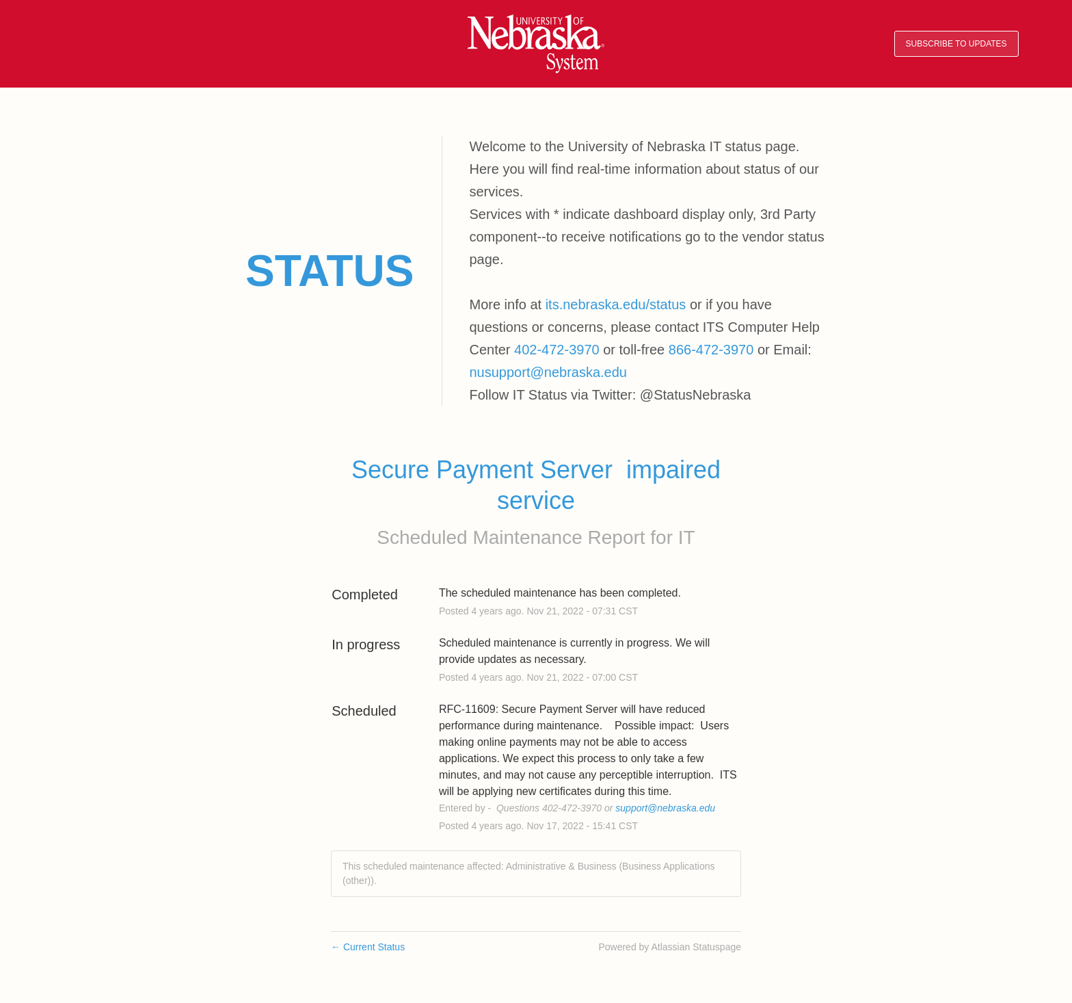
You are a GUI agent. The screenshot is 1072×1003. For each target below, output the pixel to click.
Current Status (368, 946)
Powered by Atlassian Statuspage (669, 946)
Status (329, 271)
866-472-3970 (711, 349)
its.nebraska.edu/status (616, 304)
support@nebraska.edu (665, 808)
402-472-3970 (557, 349)
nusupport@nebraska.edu (548, 372)
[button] (956, 44)
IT (686, 537)
